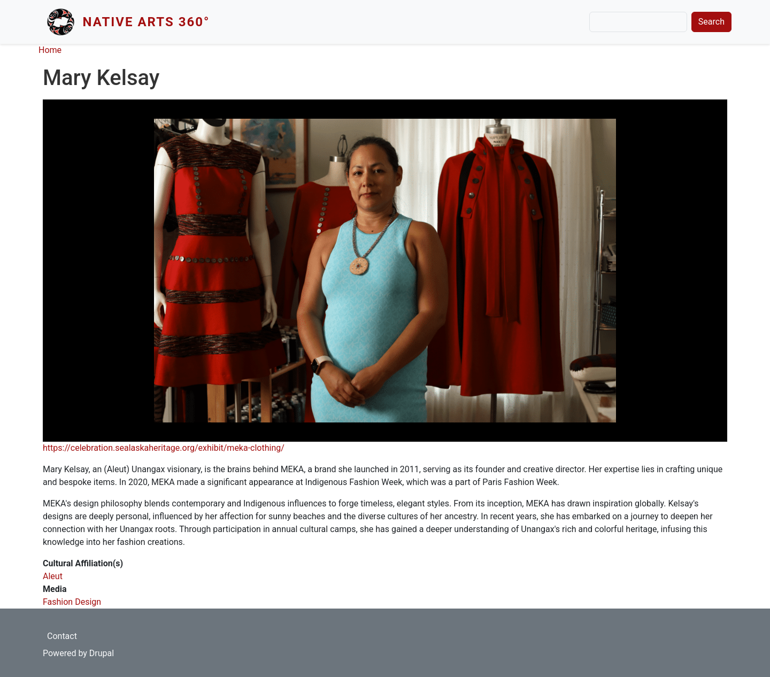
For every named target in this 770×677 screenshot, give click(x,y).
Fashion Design (72, 602)
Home (49, 50)
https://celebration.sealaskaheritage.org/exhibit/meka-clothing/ (163, 448)
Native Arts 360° (146, 21)
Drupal (101, 653)
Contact (62, 636)
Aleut (53, 576)
